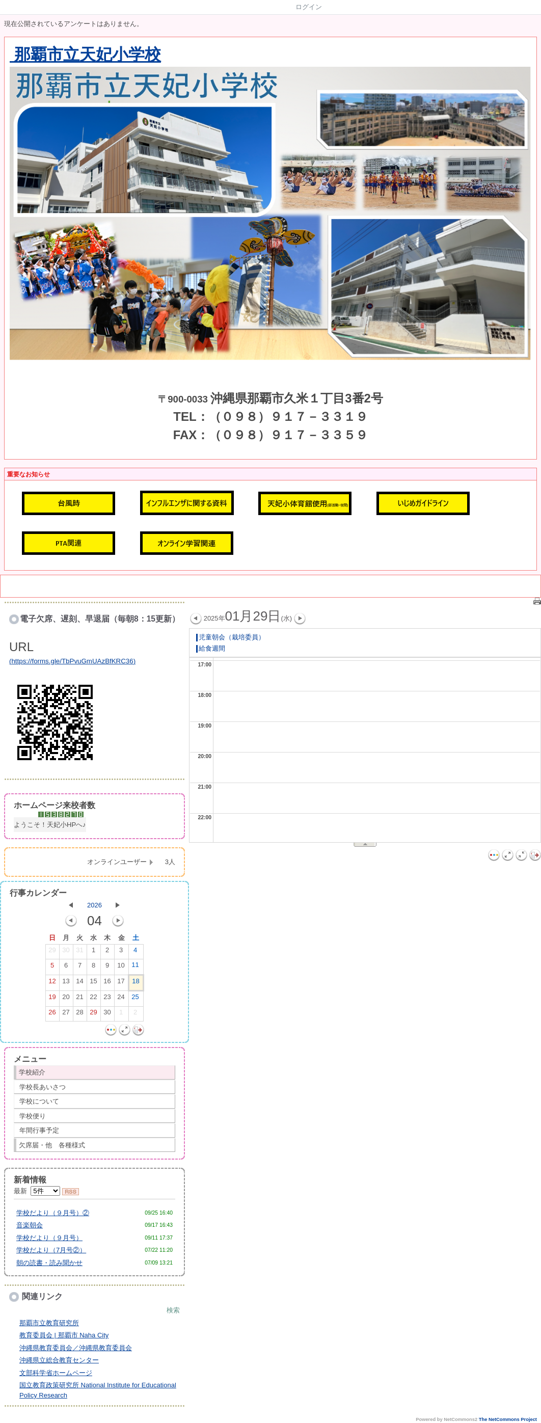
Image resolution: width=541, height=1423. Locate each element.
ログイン (308, 7)
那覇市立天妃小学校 (85, 54)
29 (52, 952)
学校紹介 (32, 1072)
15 (93, 983)
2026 (94, 905)
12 (52, 983)
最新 (37, 1191)
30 (65, 952)
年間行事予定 (39, 1130)
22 (93, 999)
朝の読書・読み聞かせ (49, 1263)
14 (79, 983)
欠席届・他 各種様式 (52, 1145)
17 (120, 983)
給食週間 (210, 649)
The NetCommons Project (508, 1419)
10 (120, 967)
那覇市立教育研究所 (49, 1323)
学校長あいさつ (42, 1087)
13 (65, 983)
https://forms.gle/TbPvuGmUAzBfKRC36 (72, 661)
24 (120, 999)
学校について (39, 1101)
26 (52, 1014)
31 (79, 952)
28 (79, 1014)
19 (52, 999)
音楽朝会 (29, 1225)
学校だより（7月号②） (51, 1250)
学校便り (32, 1116)
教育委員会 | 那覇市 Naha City (64, 1335)
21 (79, 999)
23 (107, 999)
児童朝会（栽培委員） (230, 637)
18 (135, 983)
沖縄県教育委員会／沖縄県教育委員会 (75, 1348)
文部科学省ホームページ (55, 1373)
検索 (173, 1310)
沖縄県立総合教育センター (59, 1360)
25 (135, 999)
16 (107, 983)
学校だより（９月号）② (52, 1213)
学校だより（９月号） (49, 1238)
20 (65, 999)
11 (135, 967)
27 (65, 1014)
